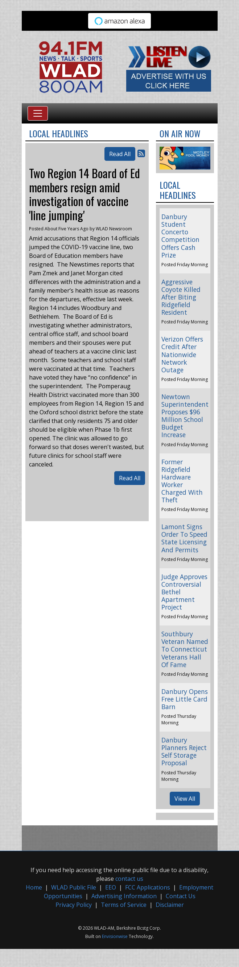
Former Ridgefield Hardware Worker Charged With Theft (182, 481)
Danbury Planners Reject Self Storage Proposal (184, 751)
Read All (120, 154)
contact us (129, 879)
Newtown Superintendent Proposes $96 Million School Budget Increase (185, 415)
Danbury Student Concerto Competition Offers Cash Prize (180, 235)
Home (34, 887)
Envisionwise (115, 936)
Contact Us (180, 896)
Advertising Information (124, 896)
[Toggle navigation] (38, 113)
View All (184, 799)
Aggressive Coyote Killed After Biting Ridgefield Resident (181, 297)
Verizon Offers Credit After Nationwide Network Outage (182, 354)
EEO (110, 887)
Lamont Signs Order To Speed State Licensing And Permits (184, 538)
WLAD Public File (73, 887)
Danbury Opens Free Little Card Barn (184, 699)
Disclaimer (170, 905)
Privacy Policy (73, 905)
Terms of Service (124, 905)
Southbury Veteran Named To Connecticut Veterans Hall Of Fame (184, 649)
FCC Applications (147, 887)
